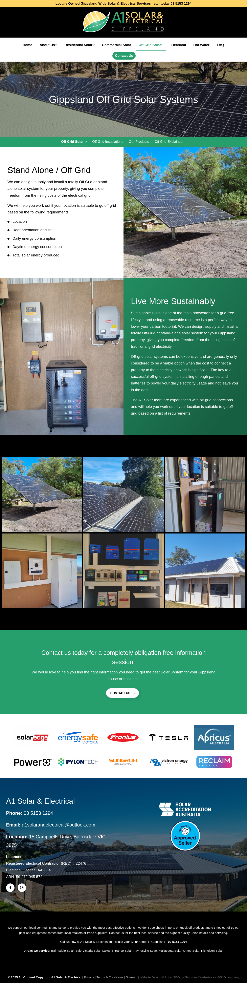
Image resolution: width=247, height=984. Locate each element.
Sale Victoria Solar (88, 951)
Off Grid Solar (74, 142)
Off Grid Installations (107, 142)
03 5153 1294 (181, 3)
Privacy (89, 978)
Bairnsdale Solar (62, 951)
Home (27, 45)
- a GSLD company (226, 978)
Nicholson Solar (212, 951)
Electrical (178, 45)
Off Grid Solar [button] (151, 45)
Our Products (138, 142)
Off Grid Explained (168, 142)
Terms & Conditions (109, 978)
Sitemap (131, 978)
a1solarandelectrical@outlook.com (58, 825)
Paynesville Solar (145, 951)
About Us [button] (48, 45)
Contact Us (124, 56)
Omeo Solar (191, 951)
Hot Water (201, 45)
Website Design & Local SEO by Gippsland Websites (176, 978)
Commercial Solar (116, 45)
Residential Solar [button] (80, 45)
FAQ (220, 45)
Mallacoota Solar (170, 951)
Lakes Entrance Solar (117, 951)
